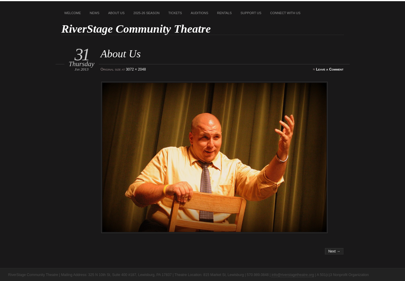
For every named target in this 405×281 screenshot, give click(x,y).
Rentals (224, 13)
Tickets (175, 13)
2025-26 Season (147, 13)
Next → (334, 251)
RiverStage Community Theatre (136, 28)
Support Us (251, 13)
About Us (116, 13)
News (94, 13)
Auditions (200, 13)
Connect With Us (285, 13)
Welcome (72, 13)
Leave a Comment (329, 69)
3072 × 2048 (136, 69)
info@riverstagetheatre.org (292, 275)
